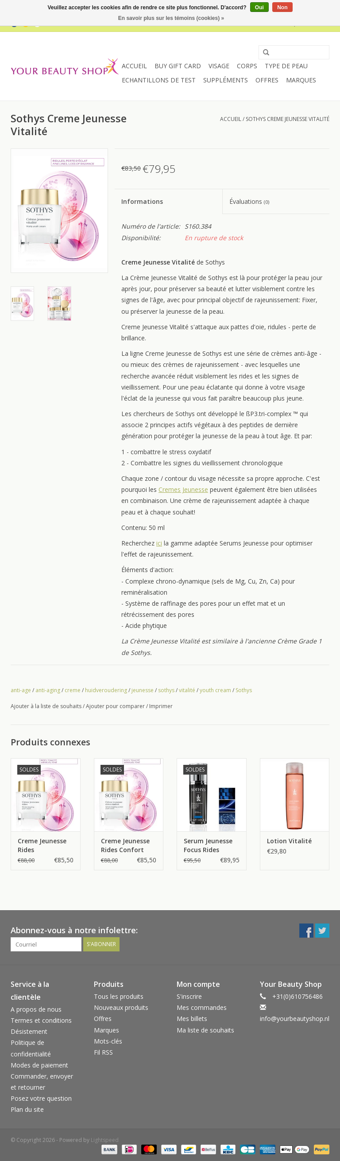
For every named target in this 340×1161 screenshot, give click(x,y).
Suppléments (225, 80)
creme (73, 690)
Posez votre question (41, 1098)
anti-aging (47, 690)
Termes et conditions (41, 1020)
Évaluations (249, 201)
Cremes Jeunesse (183, 489)
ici (159, 543)
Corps (247, 66)
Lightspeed (105, 1140)
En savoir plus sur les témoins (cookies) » (171, 18)
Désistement (29, 1031)
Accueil (134, 66)
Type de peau (286, 66)
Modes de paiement (39, 1065)
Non (282, 7)
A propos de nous (36, 1009)
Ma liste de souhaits (205, 1030)
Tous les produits (118, 996)
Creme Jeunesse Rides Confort (125, 845)
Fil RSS (103, 1052)
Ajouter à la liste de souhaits (46, 706)
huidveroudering (106, 690)
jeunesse (142, 690)
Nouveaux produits (121, 1007)
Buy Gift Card (178, 66)
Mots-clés (108, 1041)
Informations (142, 201)
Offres (266, 80)
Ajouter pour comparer (116, 706)
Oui (259, 7)
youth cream (215, 690)
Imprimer (161, 706)
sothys (166, 690)
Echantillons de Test (159, 80)
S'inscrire (189, 996)
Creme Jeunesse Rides (42, 845)
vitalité (187, 690)
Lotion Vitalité (289, 841)
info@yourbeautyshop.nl (294, 1018)
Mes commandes (202, 1007)
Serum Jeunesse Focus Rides (208, 845)
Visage (219, 66)
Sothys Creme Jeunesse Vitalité (287, 119)
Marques (301, 80)
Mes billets (192, 1018)
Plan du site (27, 1109)
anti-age (21, 690)
